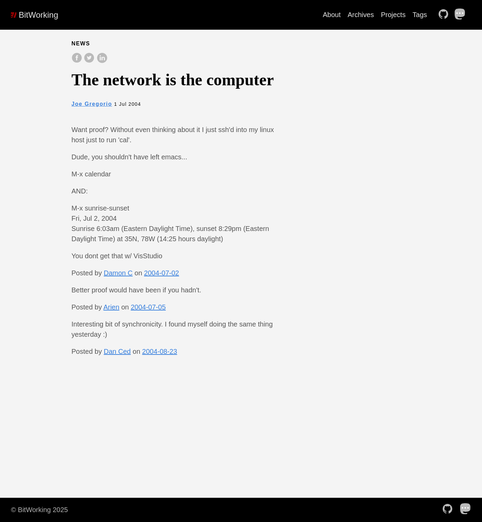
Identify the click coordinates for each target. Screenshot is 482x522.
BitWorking (34, 14)
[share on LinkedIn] (101, 61)
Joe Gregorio (91, 104)
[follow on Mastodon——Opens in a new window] (462, 15)
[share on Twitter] (90, 61)
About (331, 14)
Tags (420, 14)
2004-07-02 (161, 273)
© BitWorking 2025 (39, 509)
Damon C (118, 273)
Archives (361, 14)
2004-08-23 (159, 351)
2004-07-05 (148, 307)
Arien (111, 307)
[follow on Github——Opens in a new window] (445, 15)
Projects (393, 14)
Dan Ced (117, 351)
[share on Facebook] (77, 61)
